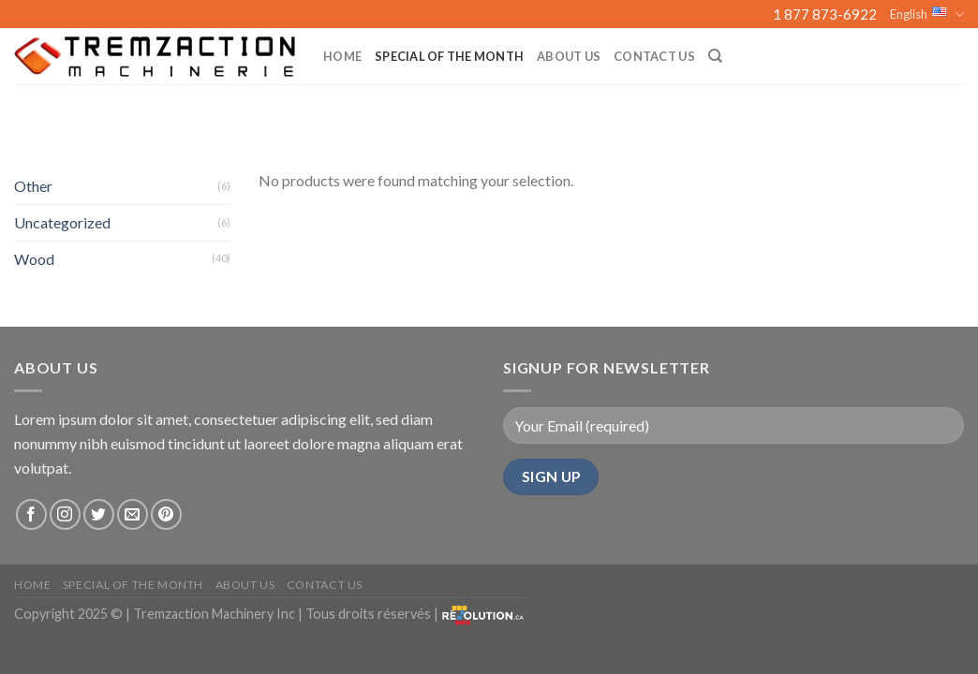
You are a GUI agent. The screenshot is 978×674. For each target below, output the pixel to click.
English (927, 14)
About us (568, 56)
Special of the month (449, 56)
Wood (34, 259)
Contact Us (654, 56)
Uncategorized (62, 222)
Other (33, 186)
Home (342, 56)
